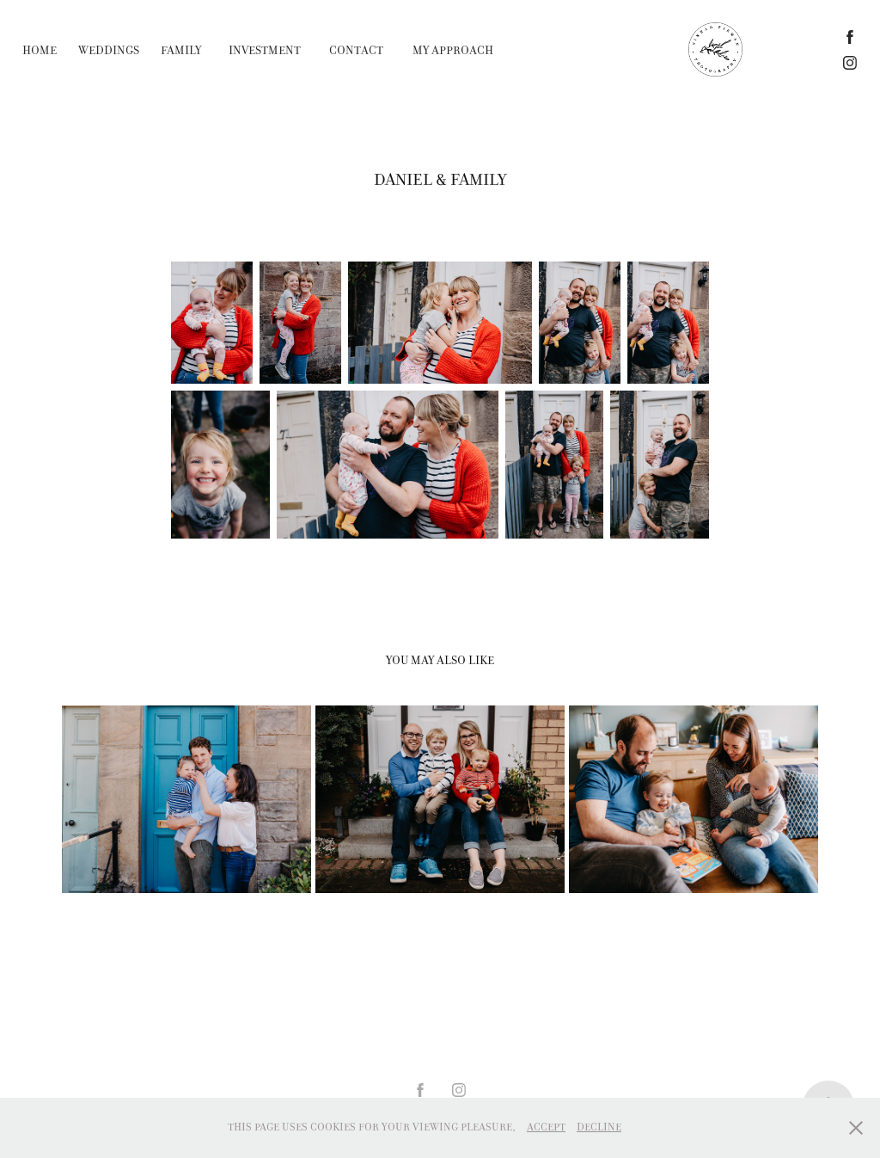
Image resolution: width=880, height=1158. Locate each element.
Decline (599, 1127)
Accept (546, 1127)
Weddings (108, 50)
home (39, 50)
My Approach (452, 50)
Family (181, 50)
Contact (356, 50)
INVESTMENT (265, 50)
